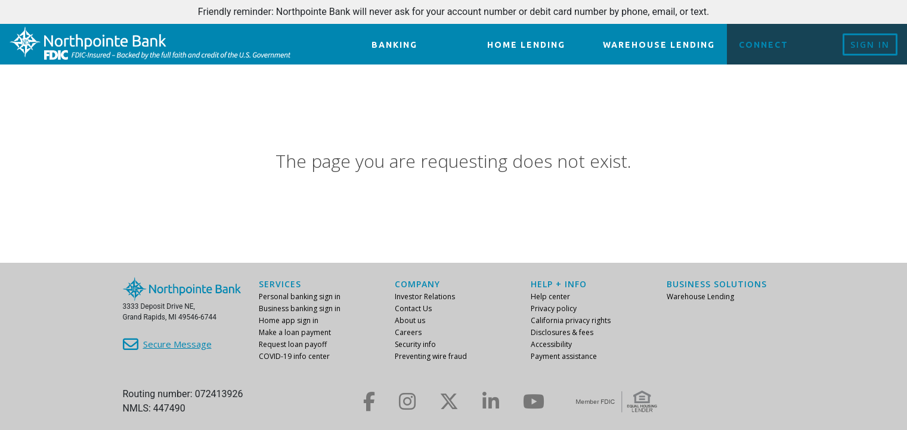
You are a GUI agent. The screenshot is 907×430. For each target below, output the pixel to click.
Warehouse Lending (659, 45)
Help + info (559, 284)
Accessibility (551, 344)
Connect (763, 45)
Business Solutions (717, 284)
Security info (415, 344)
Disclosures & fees (562, 332)
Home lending (526, 45)
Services (280, 284)
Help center (550, 296)
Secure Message (177, 344)
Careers (408, 332)
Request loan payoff (293, 344)
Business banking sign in (299, 308)
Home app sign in (288, 320)
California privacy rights (571, 320)
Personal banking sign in (299, 296)
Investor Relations (425, 296)
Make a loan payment (295, 332)
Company (417, 284)
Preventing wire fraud (431, 356)
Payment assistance (564, 356)
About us (410, 320)
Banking (394, 45)
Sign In (870, 44)
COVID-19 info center (294, 356)
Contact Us (413, 308)
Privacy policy (554, 308)
